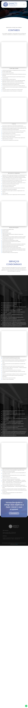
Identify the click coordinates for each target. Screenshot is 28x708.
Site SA (17, 706)
